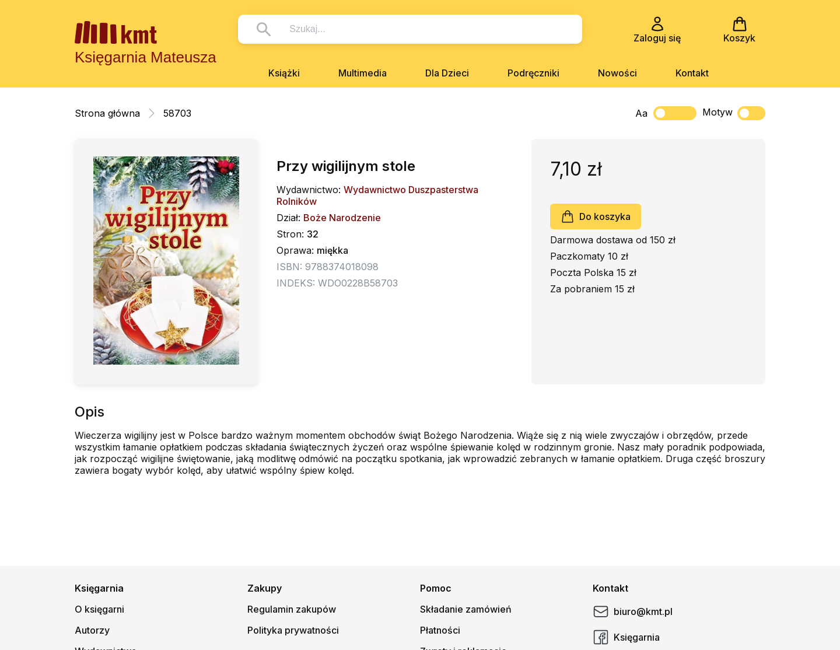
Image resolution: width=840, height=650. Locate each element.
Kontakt (692, 73)
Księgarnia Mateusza (145, 57)
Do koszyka (596, 216)
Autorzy (92, 630)
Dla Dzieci (447, 73)
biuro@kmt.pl (633, 611)
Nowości (617, 73)
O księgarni (99, 609)
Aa (641, 113)
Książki (284, 73)
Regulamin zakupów (291, 609)
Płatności (440, 630)
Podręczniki (533, 73)
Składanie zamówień (466, 609)
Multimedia (362, 73)
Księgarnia (626, 637)
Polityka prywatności (293, 630)
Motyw (733, 113)
